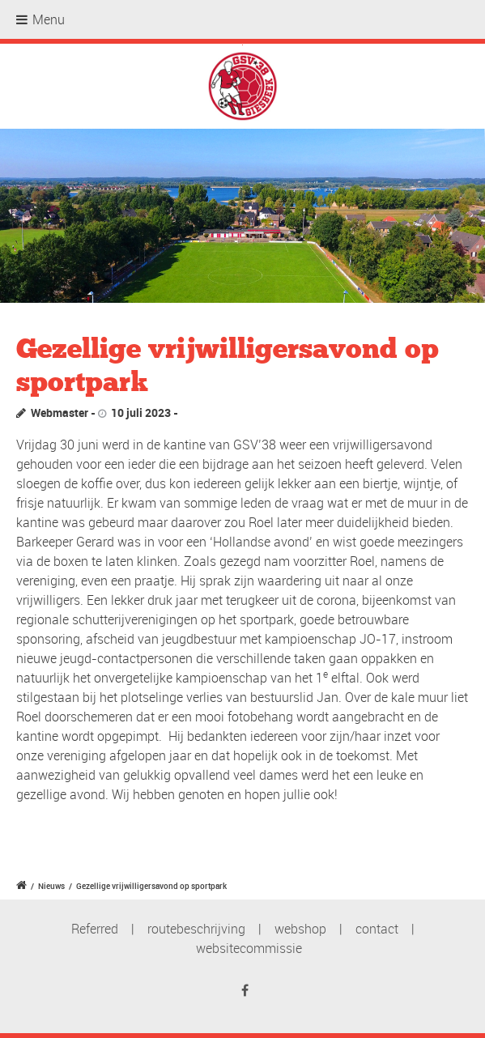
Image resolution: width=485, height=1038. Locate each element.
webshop (300, 929)
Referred (94, 929)
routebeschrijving (196, 929)
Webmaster (59, 412)
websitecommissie (249, 948)
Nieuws (51, 885)
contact (376, 929)
